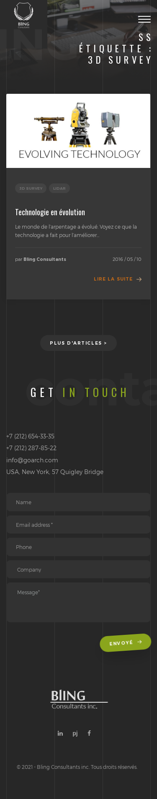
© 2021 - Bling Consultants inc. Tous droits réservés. (77, 767)
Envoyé (126, 643)
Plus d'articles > (78, 343)
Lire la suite (113, 279)
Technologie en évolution (50, 211)
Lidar (59, 188)
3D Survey (30, 188)
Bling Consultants (44, 259)
